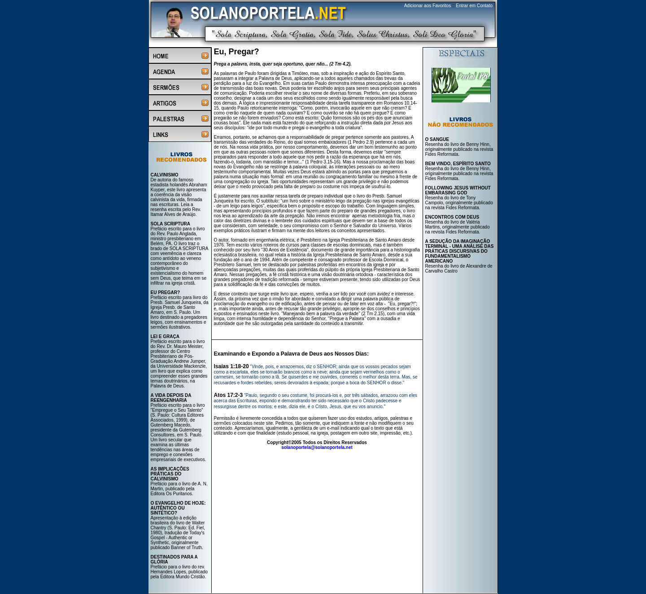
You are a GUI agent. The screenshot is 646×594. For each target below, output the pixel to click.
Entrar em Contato (474, 5)
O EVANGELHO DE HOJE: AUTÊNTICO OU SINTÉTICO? (178, 508)
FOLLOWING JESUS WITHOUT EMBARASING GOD (458, 190)
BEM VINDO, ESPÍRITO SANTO (458, 163)
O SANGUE (437, 139)
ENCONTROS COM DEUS (452, 217)
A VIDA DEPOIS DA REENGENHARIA (171, 398)
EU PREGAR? (165, 292)
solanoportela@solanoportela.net (317, 447)
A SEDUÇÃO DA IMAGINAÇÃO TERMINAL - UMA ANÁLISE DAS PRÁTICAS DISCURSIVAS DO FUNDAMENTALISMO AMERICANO (459, 251)
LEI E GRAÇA (165, 336)
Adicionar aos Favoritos (427, 5)
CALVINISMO (165, 174)
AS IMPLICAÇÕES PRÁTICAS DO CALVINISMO (170, 473)
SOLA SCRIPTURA (171, 223)
